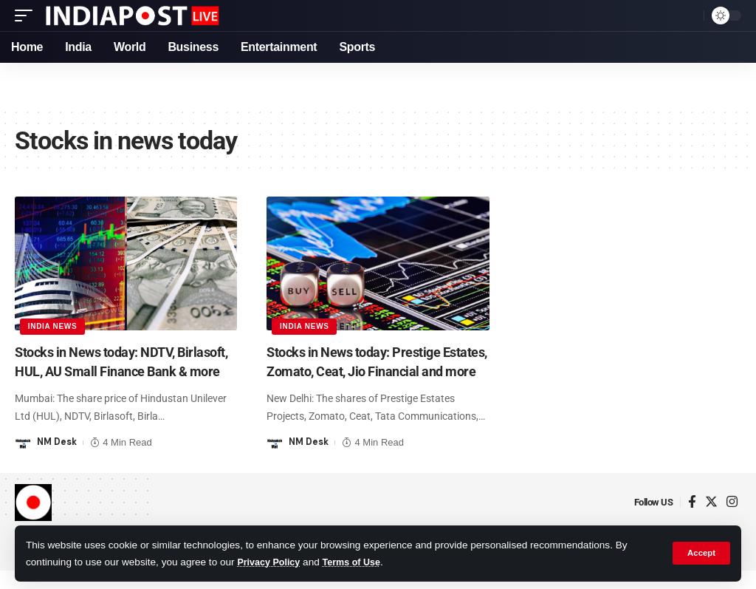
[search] (689, 15)
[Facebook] (692, 520)
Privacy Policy (271, 562)
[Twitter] (711, 520)
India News (53, 325)
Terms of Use (359, 562)
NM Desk (58, 460)
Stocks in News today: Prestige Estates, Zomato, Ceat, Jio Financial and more (364, 371)
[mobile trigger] (27, 15)
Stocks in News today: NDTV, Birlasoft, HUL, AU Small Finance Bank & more (116, 371)
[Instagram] (732, 520)
